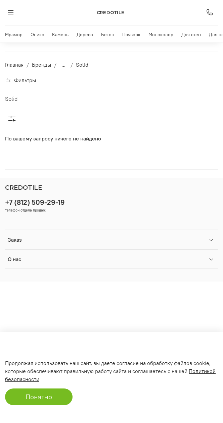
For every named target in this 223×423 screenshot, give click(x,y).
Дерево (85, 35)
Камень (60, 35)
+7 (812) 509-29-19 (35, 202)
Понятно (39, 396)
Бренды (41, 64)
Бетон (107, 35)
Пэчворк (131, 35)
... (63, 65)
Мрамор (14, 35)
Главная (14, 64)
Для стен (191, 35)
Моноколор (160, 35)
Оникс (37, 35)
